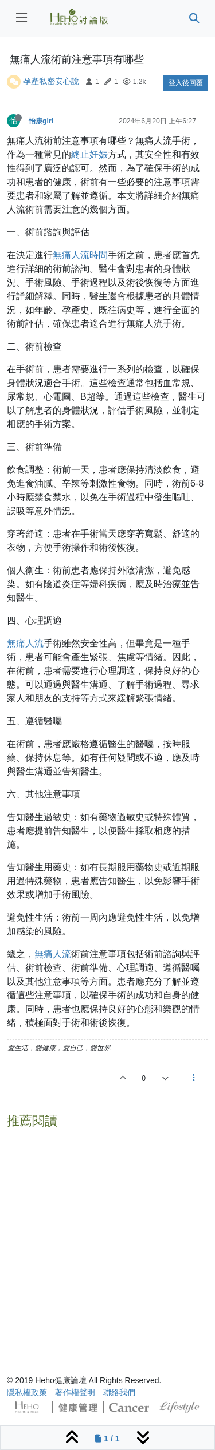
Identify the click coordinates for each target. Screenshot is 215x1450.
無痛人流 (25, 643)
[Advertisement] (107, 1240)
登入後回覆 (186, 83)
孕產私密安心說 (51, 81)
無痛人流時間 (80, 255)
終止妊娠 (89, 154)
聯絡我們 (119, 1392)
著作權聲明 (75, 1392)
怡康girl (41, 121)
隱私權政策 (27, 1392)
